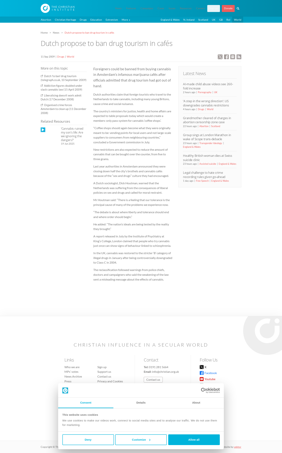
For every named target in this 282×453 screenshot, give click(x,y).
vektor (237, 446)
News (118, 8)
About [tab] (196, 402)
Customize (141, 439)
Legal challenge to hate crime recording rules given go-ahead (204, 174)
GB (221, 19)
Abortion (46, 19)
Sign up (213, 8)
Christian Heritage (65, 19)
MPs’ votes (71, 371)
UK (214, 19)
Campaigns (146, 8)
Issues (172, 8)
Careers (200, 8)
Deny (88, 439)
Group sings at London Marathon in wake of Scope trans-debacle (207, 137)
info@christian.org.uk (165, 371)
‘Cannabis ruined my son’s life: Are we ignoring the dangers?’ (72, 134)
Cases (161, 8)
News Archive (73, 376)
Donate (228, 8)
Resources (186, 8)
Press (67, 381)
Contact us (104, 376)
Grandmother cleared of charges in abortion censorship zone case (207, 120)
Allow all (194, 439)
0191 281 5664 (158, 367)
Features (131, 8)
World (237, 19)
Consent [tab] (85, 402)
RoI (228, 19)
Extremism (112, 19)
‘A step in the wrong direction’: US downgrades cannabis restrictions (206, 103)
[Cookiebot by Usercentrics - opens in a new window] (204, 390)
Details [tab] (141, 402)
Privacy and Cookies (110, 381)
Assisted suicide (207, 163)
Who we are (72, 367)
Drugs (83, 19)
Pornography (205, 92)
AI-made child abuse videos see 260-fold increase (208, 86)
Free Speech (202, 180)
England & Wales (170, 19)
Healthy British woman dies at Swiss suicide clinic (207, 157)
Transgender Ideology (210, 143)
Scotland (203, 19)
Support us (104, 371)
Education (96, 19)
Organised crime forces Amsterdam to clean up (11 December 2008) (63, 109)
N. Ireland (189, 19)
